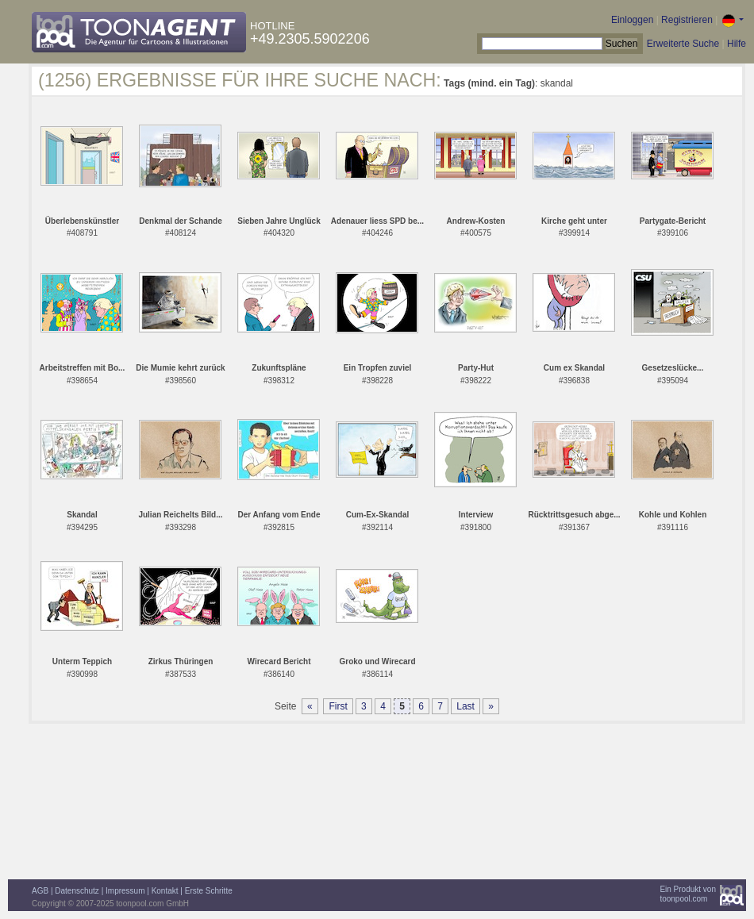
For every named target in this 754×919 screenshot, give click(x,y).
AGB (40, 890)
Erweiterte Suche (683, 43)
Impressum (125, 890)
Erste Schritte (209, 890)
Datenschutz (77, 890)
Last (465, 706)
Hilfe (736, 43)
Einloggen (632, 19)
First (338, 706)
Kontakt (165, 890)
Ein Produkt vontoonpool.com (688, 894)
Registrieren (687, 19)
